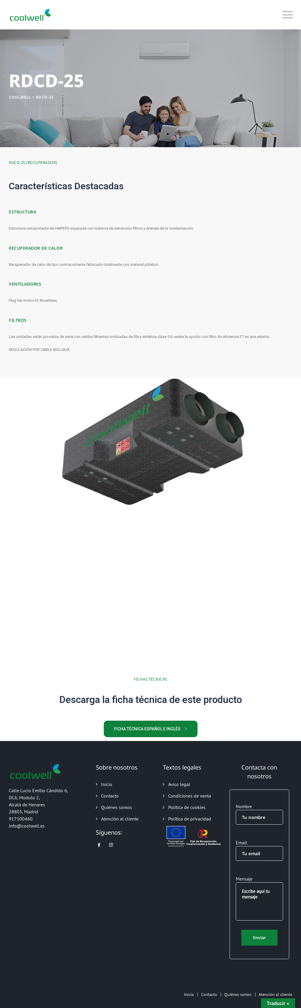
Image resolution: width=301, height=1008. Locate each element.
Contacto (110, 796)
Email (259, 850)
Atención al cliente (119, 819)
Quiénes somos (116, 807)
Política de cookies (186, 807)
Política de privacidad (189, 819)
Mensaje (259, 898)
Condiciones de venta (189, 796)
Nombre (259, 814)
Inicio (106, 784)
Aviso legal (179, 784)
